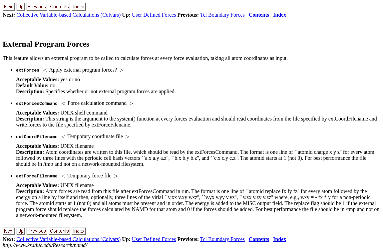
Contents (259, 15)
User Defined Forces (154, 15)
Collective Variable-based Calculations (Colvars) (68, 15)
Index (279, 15)
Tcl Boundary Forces (222, 15)
